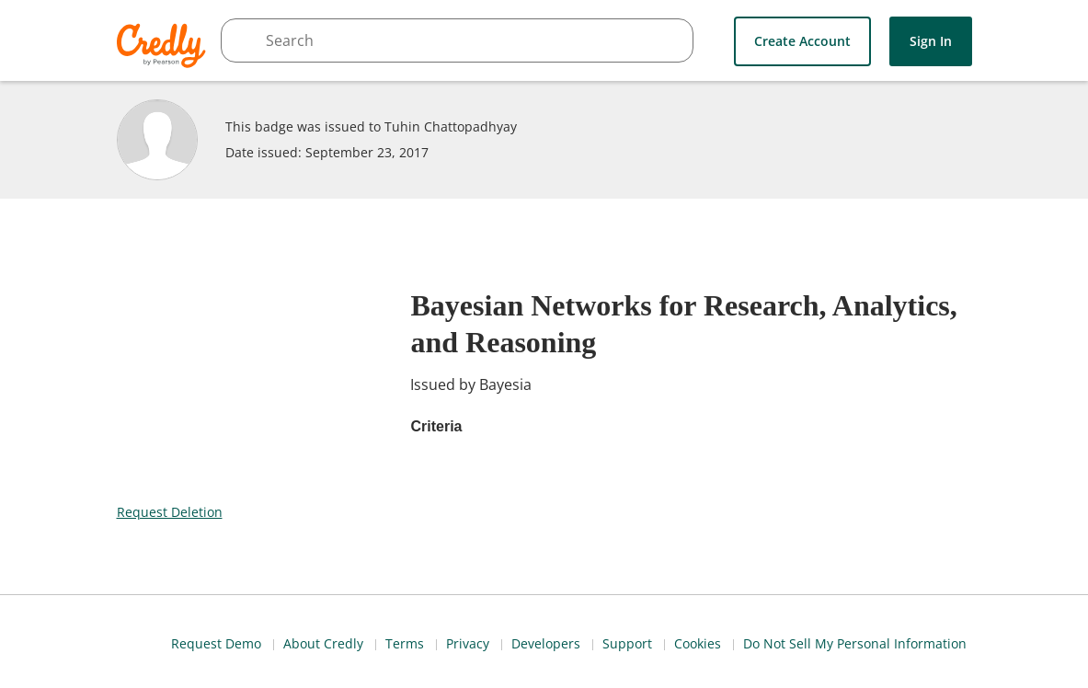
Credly (164, 45)
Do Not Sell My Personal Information (874, 667)
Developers (876, 640)
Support (961, 640)
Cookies (714, 667)
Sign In (931, 40)
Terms (730, 640)
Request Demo (536, 640)
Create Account (802, 40)
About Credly (646, 640)
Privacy (796, 640)
